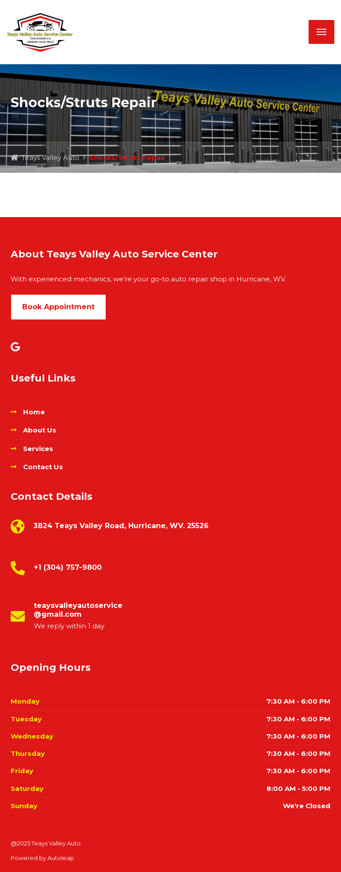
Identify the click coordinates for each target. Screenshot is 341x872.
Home (34, 412)
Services (38, 448)
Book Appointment (58, 307)
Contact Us (43, 467)
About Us (39, 430)
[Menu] (321, 32)
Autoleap (61, 857)
